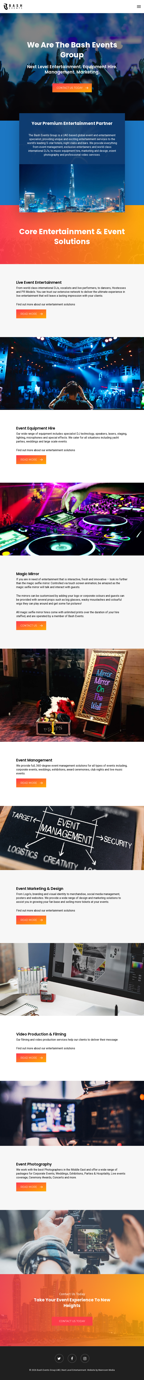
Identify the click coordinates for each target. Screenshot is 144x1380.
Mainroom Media (106, 1370)
